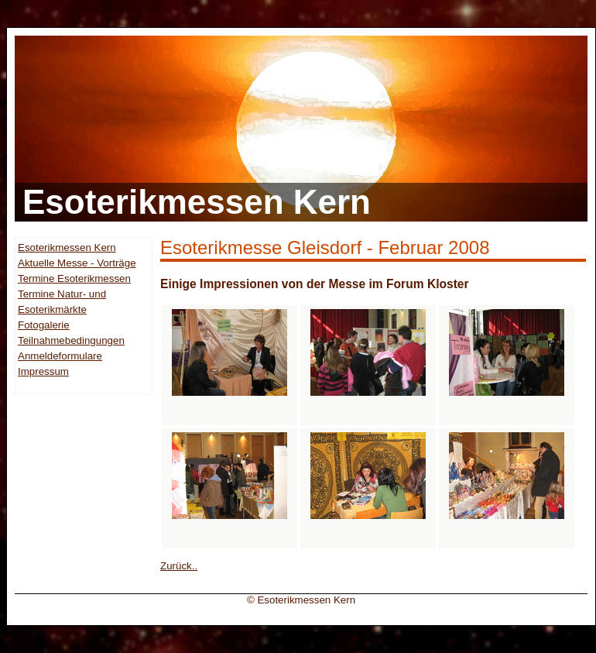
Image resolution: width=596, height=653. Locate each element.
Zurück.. (178, 566)
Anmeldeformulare (60, 356)
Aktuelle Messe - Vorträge (77, 263)
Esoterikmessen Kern (67, 247)
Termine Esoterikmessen (74, 278)
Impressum (43, 371)
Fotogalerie (44, 325)
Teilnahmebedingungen (71, 340)
